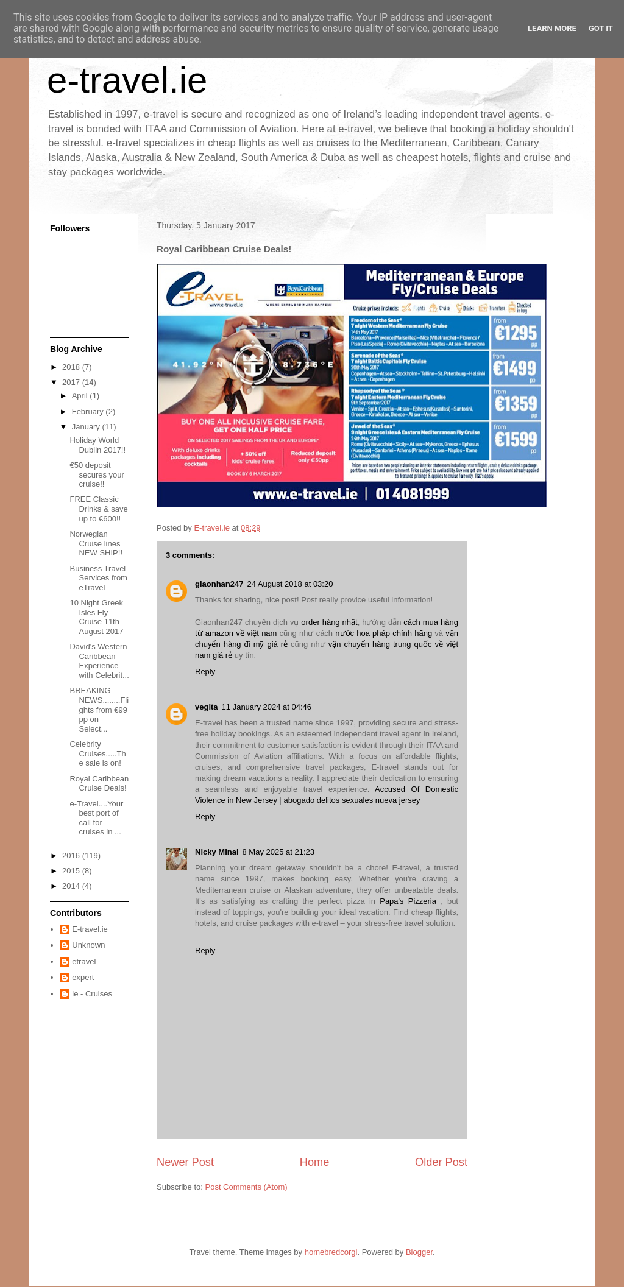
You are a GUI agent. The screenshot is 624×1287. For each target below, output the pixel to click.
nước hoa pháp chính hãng (383, 633)
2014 (72, 885)
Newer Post (185, 1162)
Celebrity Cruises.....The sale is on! (97, 753)
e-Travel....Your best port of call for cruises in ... (96, 818)
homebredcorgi (331, 1252)
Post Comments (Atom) (246, 1186)
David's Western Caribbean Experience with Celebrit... (99, 661)
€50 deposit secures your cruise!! (96, 474)
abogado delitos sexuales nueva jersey (352, 800)
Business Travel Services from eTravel (98, 578)
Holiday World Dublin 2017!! (97, 444)
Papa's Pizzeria (408, 901)
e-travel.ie (127, 80)
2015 (72, 870)
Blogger (419, 1252)
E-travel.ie (90, 929)
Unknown (88, 945)
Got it (601, 28)
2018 (72, 367)
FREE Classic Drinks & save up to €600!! (98, 509)
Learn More (552, 28)
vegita (206, 706)
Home (315, 1162)
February (89, 411)
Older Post (441, 1162)
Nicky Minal (217, 851)
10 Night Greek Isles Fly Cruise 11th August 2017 (96, 617)
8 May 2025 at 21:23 (279, 851)
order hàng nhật (329, 622)
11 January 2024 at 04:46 (266, 706)
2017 (72, 382)
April (81, 395)
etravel (84, 961)
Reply (205, 671)
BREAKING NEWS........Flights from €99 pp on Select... (99, 709)
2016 (72, 855)
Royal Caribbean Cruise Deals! (99, 783)
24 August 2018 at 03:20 (290, 583)
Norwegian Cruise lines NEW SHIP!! (95, 543)
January (87, 426)
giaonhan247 (219, 583)
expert (83, 977)
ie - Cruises (92, 993)
